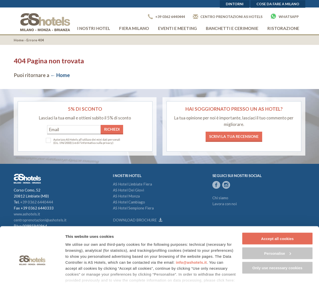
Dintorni (234, 4)
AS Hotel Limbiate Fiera (132, 184)
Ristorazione (283, 28)
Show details (76, 274)
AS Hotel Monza (126, 196)
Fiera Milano (134, 28)
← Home (60, 75)
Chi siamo (220, 197)
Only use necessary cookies (277, 242)
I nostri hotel (93, 28)
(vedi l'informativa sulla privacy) (92, 142)
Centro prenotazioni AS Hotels (227, 16)
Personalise (277, 228)
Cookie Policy (80, 261)
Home (19, 40)
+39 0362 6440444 (166, 16)
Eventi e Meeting (177, 28)
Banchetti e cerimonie (232, 28)
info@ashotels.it (191, 237)
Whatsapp (284, 16)
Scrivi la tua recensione (234, 136)
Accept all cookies (277, 213)
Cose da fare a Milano (277, 4)
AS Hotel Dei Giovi (128, 190)
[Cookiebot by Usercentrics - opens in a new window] (32, 274)
